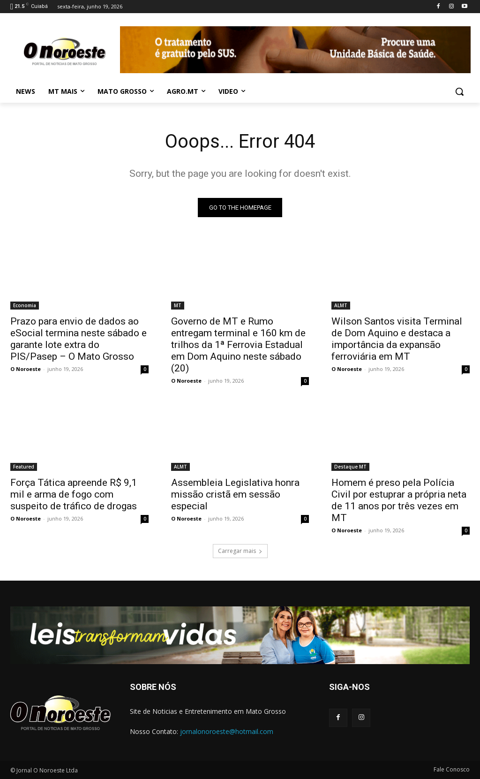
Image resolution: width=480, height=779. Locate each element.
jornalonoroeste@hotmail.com (226, 731)
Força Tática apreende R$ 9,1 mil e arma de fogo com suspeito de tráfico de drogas (73, 494)
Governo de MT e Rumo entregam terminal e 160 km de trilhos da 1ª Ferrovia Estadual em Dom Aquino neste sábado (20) (238, 345)
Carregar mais (240, 551)
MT (177, 305)
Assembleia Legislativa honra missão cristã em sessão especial (235, 494)
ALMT (340, 305)
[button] (459, 91)
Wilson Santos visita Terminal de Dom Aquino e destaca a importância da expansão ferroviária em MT (396, 339)
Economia (24, 305)
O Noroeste (25, 368)
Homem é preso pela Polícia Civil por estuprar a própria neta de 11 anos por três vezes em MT (398, 500)
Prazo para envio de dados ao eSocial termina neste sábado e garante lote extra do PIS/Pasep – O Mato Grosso (78, 339)
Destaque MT (350, 466)
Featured (23, 466)
